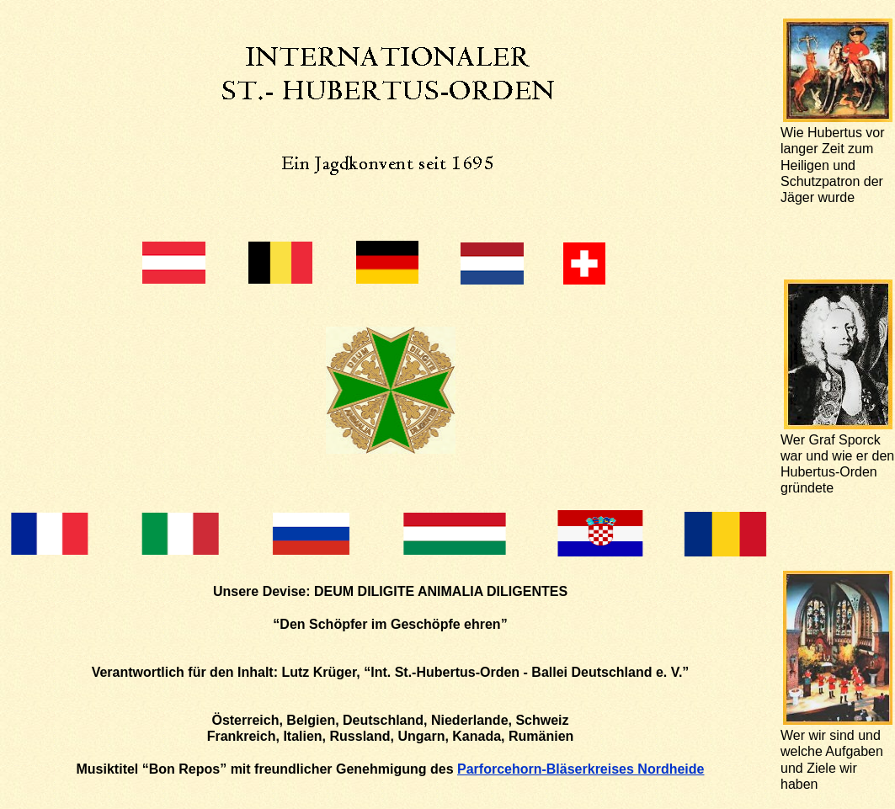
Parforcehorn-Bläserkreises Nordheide (580, 769)
